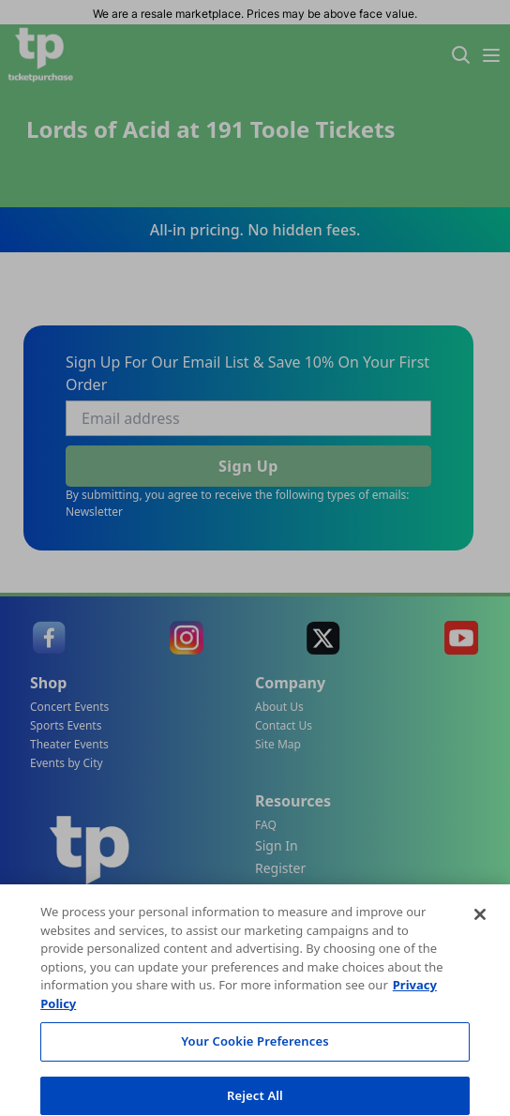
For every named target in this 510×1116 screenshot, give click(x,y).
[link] (49, 637)
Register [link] (280, 868)
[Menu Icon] (491, 55)
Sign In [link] (276, 845)
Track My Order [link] (273, 909)
